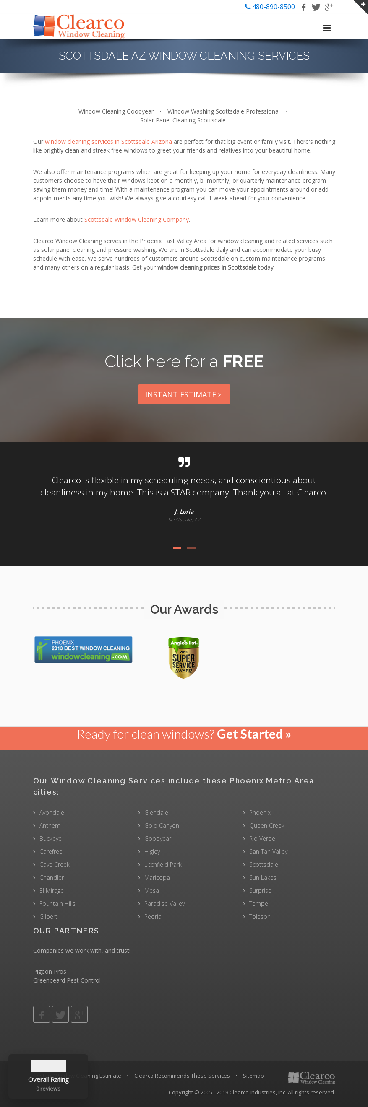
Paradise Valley (164, 903)
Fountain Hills (57, 903)
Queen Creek (266, 826)
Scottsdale (263, 864)
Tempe (258, 903)
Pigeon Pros (49, 971)
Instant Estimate (184, 394)
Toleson (260, 916)
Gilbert (48, 916)
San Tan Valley (268, 852)
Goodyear (157, 839)
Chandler (51, 877)
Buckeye (50, 839)
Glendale (156, 813)
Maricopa (157, 877)
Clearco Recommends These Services (182, 1075)
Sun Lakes (263, 877)
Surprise (260, 890)
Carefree (51, 852)
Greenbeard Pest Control (67, 980)
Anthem (49, 826)
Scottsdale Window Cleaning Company (136, 219)
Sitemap (253, 1075)
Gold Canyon (161, 826)
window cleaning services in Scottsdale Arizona (108, 141)
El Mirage (51, 890)
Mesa (151, 890)
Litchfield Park (163, 864)
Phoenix (260, 813)
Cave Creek (54, 864)
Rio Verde (262, 839)
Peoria (153, 916)
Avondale (51, 813)
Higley (152, 852)
